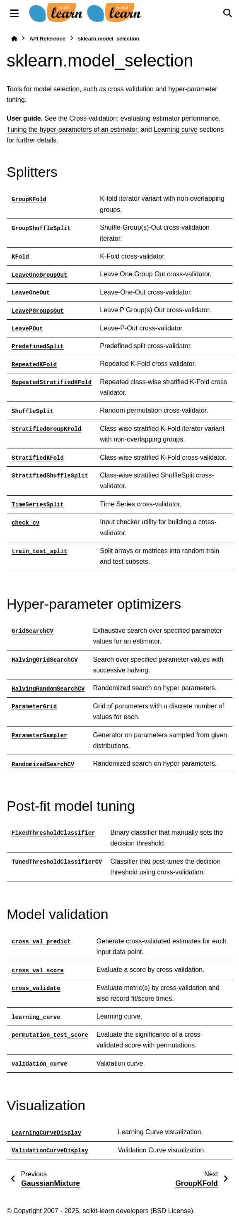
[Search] (227, 13)
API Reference (47, 39)
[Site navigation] (14, 13)
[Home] (14, 38)
